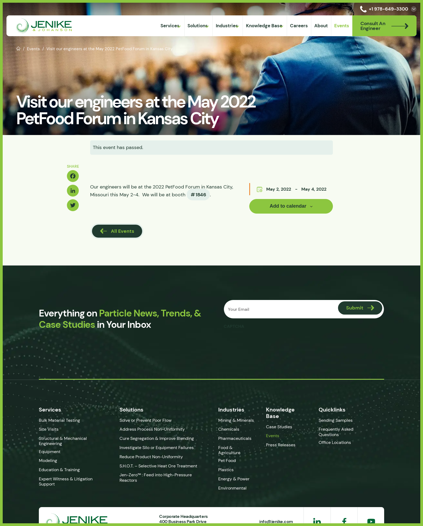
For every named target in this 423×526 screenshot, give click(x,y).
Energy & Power (234, 478)
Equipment (49, 451)
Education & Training (59, 469)
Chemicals (228, 429)
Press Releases (280, 444)
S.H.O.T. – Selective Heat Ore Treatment (158, 465)
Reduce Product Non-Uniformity (151, 456)
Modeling (48, 460)
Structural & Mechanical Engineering (63, 441)
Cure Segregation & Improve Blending (157, 438)
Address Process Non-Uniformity (152, 429)
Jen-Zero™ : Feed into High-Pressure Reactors (156, 477)
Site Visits (49, 429)
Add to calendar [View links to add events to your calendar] (288, 206)
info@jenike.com (276, 521)
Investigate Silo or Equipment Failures (157, 447)
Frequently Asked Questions (336, 432)
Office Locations (335, 442)
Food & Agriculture (229, 450)
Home (18, 48)
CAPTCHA (234, 326)
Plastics (226, 469)
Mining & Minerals (236, 420)
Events (33, 48)
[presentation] (265, 342)
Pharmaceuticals (234, 438)
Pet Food (227, 460)
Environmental (232, 488)
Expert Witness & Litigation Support (66, 481)
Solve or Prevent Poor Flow (146, 420)
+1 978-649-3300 (383, 9)
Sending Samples (336, 420)
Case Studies (279, 426)
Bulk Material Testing (59, 420)
